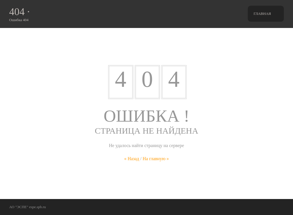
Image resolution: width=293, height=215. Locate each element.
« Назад (131, 158)
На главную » (156, 158)
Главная (262, 13)
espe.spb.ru (37, 207)
